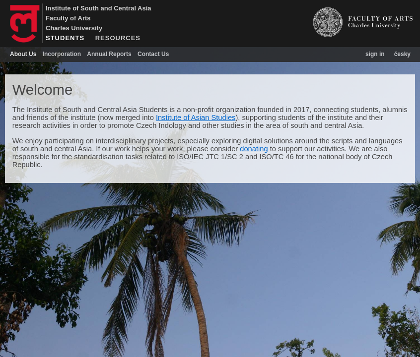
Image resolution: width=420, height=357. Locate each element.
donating (254, 149)
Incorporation (62, 54)
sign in (375, 54)
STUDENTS (65, 38)
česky (402, 54)
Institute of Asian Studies (196, 117)
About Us (23, 54)
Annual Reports (109, 54)
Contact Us (153, 54)
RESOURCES (117, 38)
